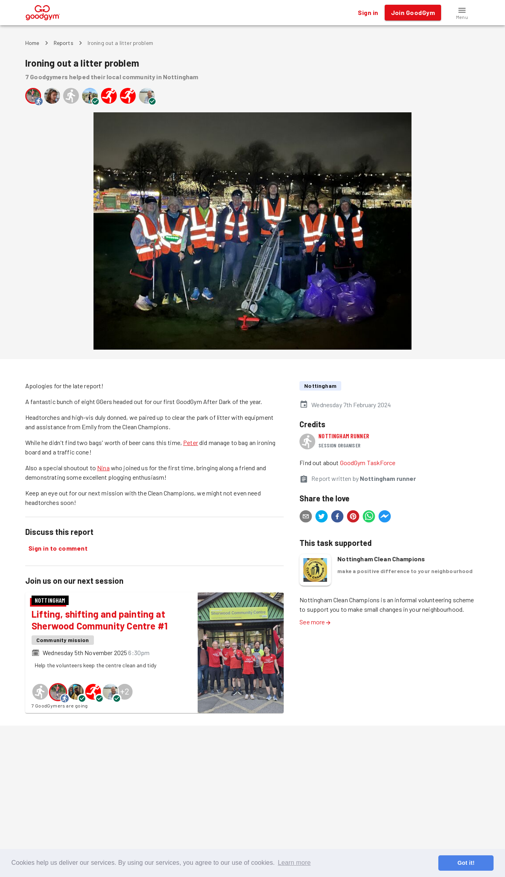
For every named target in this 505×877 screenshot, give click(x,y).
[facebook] (337, 517)
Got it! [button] (465, 863)
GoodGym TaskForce (368, 462)
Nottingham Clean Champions (381, 558)
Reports (63, 42)
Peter (190, 442)
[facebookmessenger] (384, 517)
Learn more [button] (294, 862)
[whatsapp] (369, 517)
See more (315, 622)
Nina (103, 467)
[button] (462, 13)
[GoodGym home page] (42, 11)
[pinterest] (353, 517)
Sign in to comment (58, 548)
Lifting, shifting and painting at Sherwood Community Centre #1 (100, 619)
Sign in (368, 12)
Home (32, 42)
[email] (305, 517)
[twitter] (321, 517)
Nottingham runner (343, 435)
